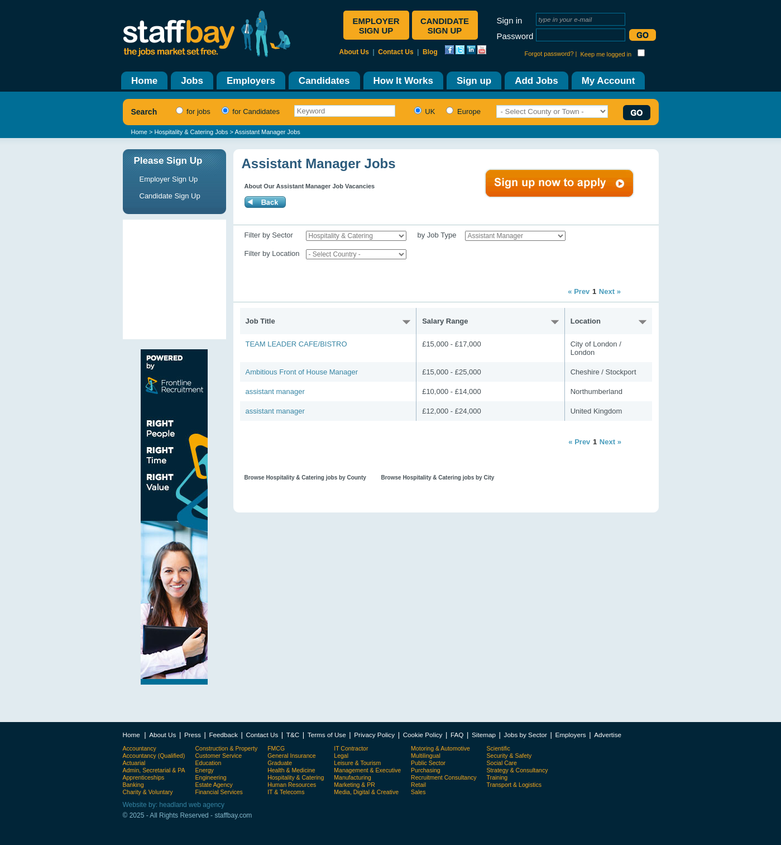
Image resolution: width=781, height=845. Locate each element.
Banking (133, 784)
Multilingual (425, 755)
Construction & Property (226, 748)
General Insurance (291, 755)
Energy (204, 770)
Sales (418, 792)
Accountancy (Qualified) (154, 755)
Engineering (211, 777)
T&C (292, 734)
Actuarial (134, 762)
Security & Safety (509, 755)
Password (515, 36)
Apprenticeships (144, 777)
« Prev (579, 291)
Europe (462, 111)
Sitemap (484, 734)
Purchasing (425, 770)
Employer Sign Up (169, 179)
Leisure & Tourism (357, 762)
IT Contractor (351, 748)
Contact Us (395, 52)
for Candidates (249, 111)
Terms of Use (327, 734)
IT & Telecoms (285, 792)
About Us (354, 52)
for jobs (191, 111)
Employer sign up (375, 25)
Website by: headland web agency (174, 805)
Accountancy (139, 748)
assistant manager (275, 391)
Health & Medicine (291, 770)
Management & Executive (367, 770)
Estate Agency (214, 784)
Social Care (502, 762)
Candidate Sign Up (170, 196)
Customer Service (218, 755)
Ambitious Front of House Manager (302, 372)
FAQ (457, 734)
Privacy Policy (374, 734)
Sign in (510, 20)
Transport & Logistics (514, 784)
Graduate (279, 762)
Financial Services (219, 792)
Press (192, 734)
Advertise (607, 734)
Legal (341, 755)
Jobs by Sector (525, 734)
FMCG (276, 748)
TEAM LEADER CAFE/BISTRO (296, 344)
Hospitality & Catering (295, 777)
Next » (610, 291)
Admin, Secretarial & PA (154, 770)
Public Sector (428, 762)
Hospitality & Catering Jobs (191, 132)
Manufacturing (352, 777)
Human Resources (291, 784)
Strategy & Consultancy (517, 770)
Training (497, 777)
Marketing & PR (354, 784)
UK (423, 111)
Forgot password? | (551, 53)
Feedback (223, 734)
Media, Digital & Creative (366, 792)
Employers (570, 734)
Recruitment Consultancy (443, 777)
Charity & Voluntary (148, 792)
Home (139, 132)
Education (208, 762)
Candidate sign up (444, 25)
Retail (418, 784)
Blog (430, 52)
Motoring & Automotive (440, 748)
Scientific (498, 748)
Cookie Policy (423, 734)
